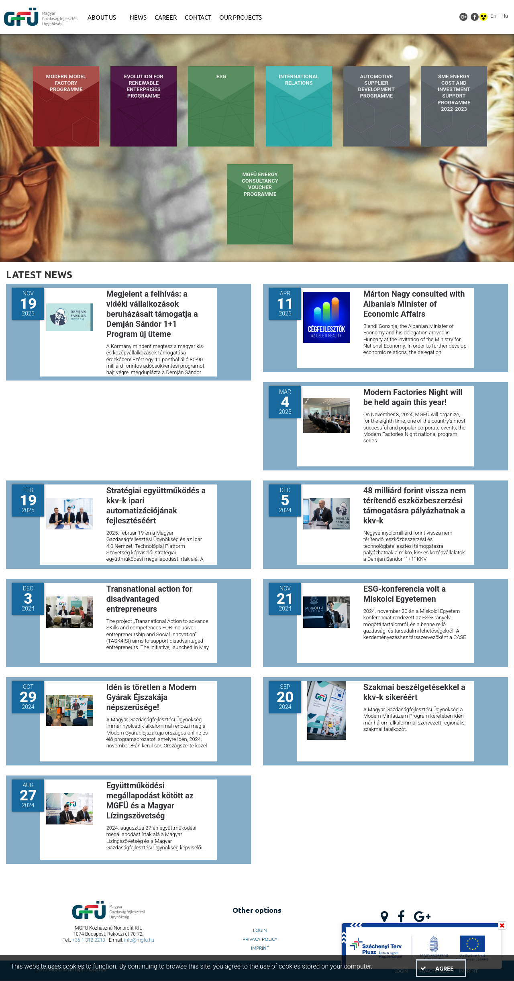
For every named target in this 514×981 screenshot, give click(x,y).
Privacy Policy (260, 939)
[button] (441, 968)
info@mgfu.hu (139, 940)
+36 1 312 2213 (88, 940)
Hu (505, 16)
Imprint (260, 947)
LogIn (260, 930)
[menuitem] (105, 17)
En (493, 16)
